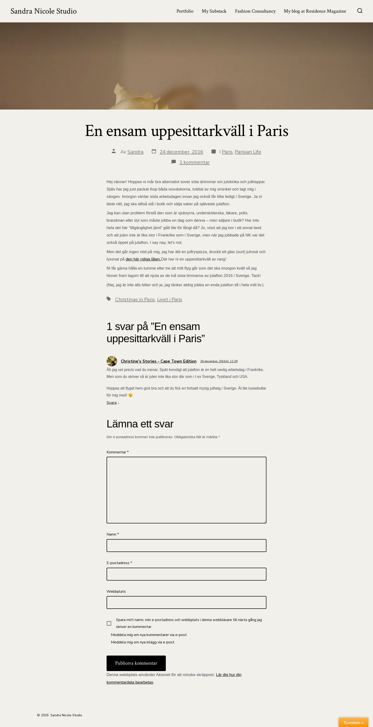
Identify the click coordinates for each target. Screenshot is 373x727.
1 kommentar (194, 162)
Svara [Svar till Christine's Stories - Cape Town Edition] (112, 402)
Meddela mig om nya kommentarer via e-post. (149, 634)
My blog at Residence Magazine (315, 11)
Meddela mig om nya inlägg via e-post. (143, 642)
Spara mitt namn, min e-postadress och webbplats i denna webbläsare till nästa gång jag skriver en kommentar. (189, 623)
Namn (113, 534)
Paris (227, 151)
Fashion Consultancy (255, 11)
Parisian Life (248, 151)
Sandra (135, 151)
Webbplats (116, 591)
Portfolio (185, 11)
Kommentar (118, 452)
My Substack (214, 11)
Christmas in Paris (135, 299)
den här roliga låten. (143, 259)
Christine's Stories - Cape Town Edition (158, 361)
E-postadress (119, 563)
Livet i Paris (169, 299)
